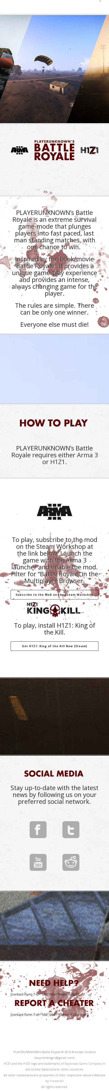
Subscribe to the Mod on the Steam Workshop (54, 595)
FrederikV (57, 1081)
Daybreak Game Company (83, 1063)
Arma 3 (87, 455)
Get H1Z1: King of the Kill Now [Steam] (54, 646)
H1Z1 (57, 462)
